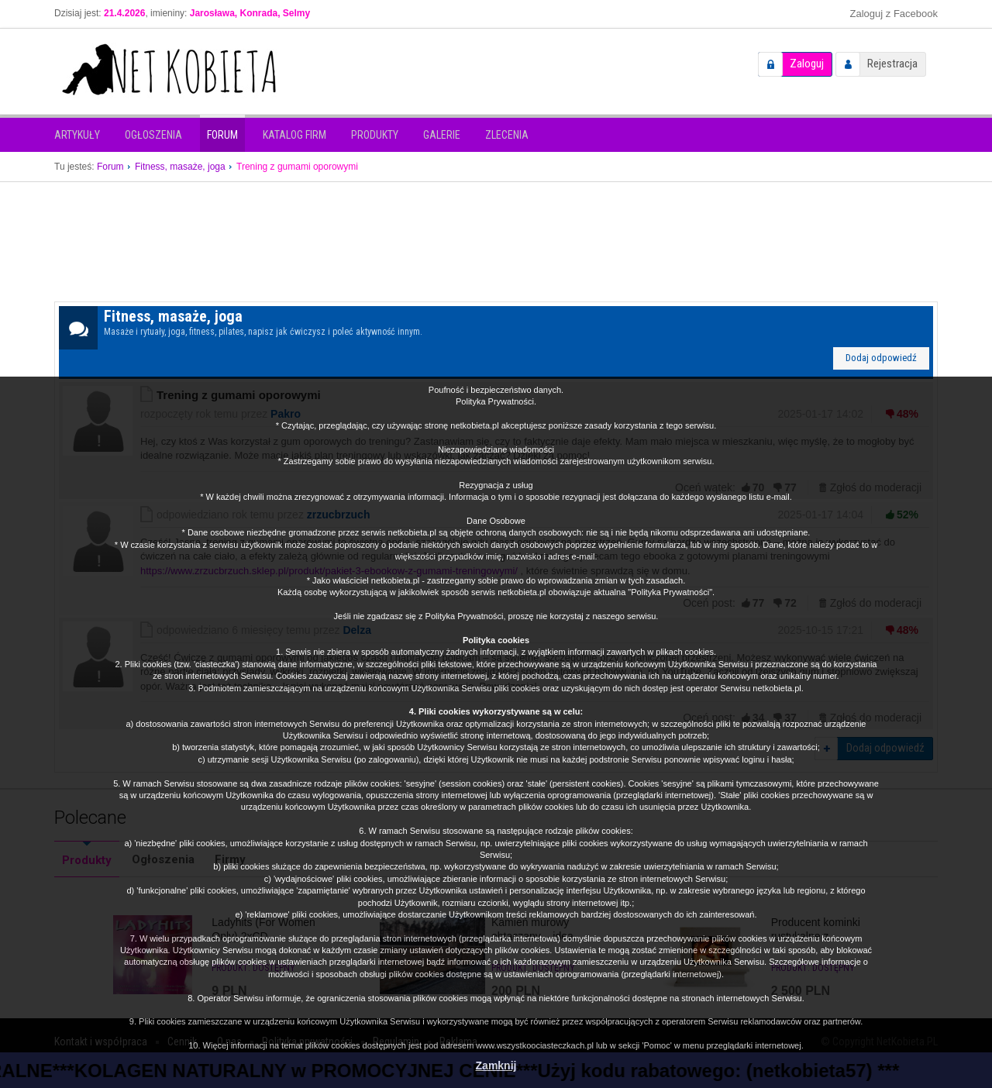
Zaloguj (807, 64)
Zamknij (496, 1065)
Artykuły (77, 135)
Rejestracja (892, 64)
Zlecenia (507, 135)
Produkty (374, 135)
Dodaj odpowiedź (881, 357)
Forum (222, 135)
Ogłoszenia (153, 135)
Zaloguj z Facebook (894, 13)
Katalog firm (294, 135)
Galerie (441, 135)
